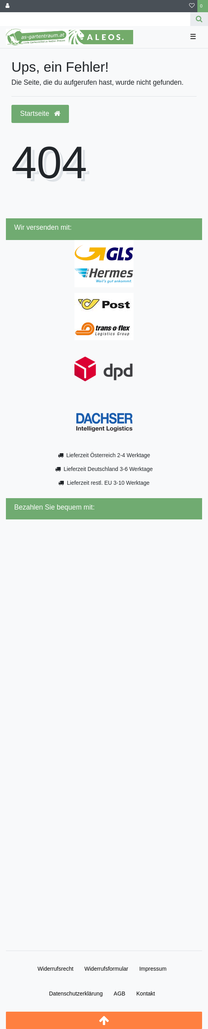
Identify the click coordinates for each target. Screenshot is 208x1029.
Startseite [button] (40, 113)
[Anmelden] (7, 6)
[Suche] (199, 19)
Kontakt (145, 993)
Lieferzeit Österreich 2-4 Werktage (108, 455)
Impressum (152, 969)
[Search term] (95, 19)
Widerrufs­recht (55, 969)
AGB (120, 993)
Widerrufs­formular (106, 969)
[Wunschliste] (191, 6)
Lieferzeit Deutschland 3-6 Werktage (108, 469)
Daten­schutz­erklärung (75, 993)
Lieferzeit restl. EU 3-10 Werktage (108, 483)
